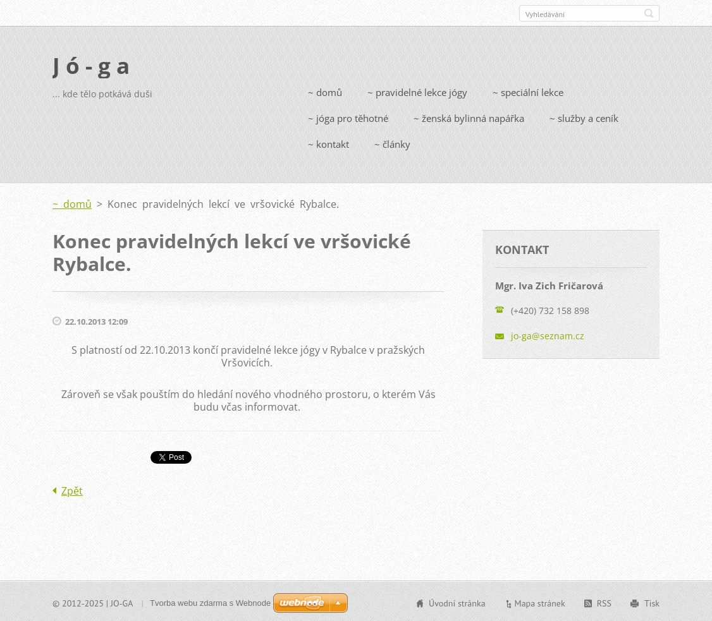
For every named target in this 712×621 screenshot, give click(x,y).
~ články (392, 142)
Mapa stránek (540, 602)
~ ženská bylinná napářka (469, 117)
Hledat (649, 13)
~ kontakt (328, 142)
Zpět (72, 490)
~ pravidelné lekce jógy (417, 91)
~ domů (325, 91)
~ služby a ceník (583, 117)
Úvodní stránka (457, 602)
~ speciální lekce (528, 91)
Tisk (652, 602)
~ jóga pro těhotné (348, 117)
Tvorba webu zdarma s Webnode (210, 601)
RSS (604, 602)
